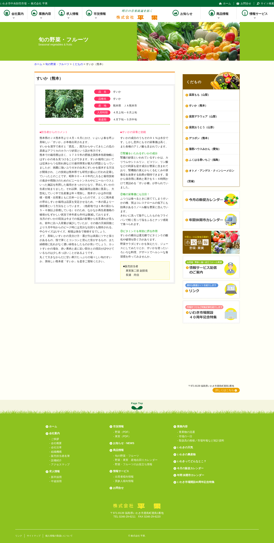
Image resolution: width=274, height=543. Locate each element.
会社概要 (56, 443)
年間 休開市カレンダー (190, 475)
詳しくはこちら (224, 390)
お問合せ (244, 3)
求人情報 (68, 13)
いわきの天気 (185, 447)
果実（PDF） (123, 436)
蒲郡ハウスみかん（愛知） (205, 148)
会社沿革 (56, 447)
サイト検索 (265, 3)
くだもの (77, 64)
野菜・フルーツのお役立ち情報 (133, 464)
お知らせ (182, 13)
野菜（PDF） (123, 431)
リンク (18, 535)
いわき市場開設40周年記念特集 (196, 481)
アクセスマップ (60, 464)
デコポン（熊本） (199, 138)
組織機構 (56, 451)
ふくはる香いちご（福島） (205, 159)
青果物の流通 (187, 431)
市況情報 (96, 13)
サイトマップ (34, 535)
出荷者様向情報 (124, 476)
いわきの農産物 (186, 454)
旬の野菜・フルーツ (57, 64)
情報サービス (255, 13)
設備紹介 (56, 460)
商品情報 (219, 13)
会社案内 (14, 13)
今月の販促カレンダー (190, 468)
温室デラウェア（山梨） (203, 116)
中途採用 (56, 481)
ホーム (225, 3)
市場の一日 (185, 436)
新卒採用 (56, 477)
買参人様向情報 (124, 481)
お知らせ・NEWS (123, 443)
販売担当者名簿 (60, 455)
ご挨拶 (55, 438)
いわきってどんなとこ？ (191, 461)
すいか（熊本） (198, 105)
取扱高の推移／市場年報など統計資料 (201, 440)
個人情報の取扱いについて (59, 535)
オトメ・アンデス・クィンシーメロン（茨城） (210, 176)
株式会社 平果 (138, 535)
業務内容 (41, 13)
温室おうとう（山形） (202, 127)
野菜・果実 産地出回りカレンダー (136, 459)
